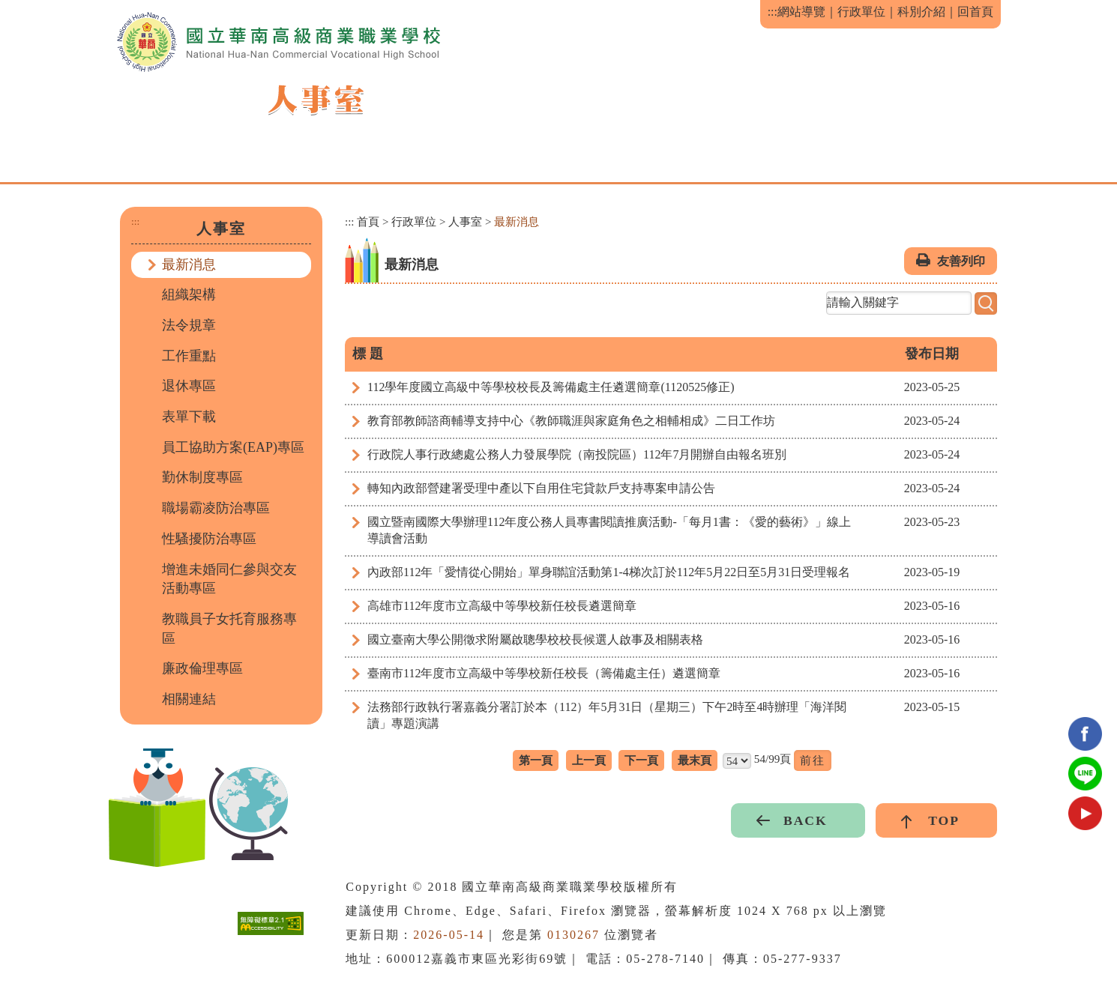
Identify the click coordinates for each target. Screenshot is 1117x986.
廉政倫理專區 (202, 668)
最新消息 (189, 264)
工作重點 (189, 355)
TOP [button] (944, 820)
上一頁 (589, 760)
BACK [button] (805, 820)
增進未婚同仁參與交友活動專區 (229, 579)
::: (772, 11)
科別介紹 (921, 11)
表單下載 (189, 416)
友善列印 (961, 261)
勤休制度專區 (202, 477)
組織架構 (189, 294)
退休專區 (189, 385)
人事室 (465, 222)
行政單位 (861, 11)
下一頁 (641, 760)
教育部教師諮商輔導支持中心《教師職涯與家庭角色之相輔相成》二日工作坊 (571, 420)
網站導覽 (801, 11)
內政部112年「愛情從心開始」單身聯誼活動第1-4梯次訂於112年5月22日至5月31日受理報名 (608, 572)
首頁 (368, 222)
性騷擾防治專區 (209, 538)
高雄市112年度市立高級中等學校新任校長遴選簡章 (501, 605)
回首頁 (975, 11)
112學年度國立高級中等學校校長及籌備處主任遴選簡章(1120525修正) (550, 387)
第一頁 (536, 760)
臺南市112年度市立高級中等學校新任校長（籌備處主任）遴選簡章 (543, 673)
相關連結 (189, 699)
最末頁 (694, 760)
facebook (1085, 734)
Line (1085, 773)
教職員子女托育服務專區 (229, 628)
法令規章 (189, 325)
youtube (1085, 813)
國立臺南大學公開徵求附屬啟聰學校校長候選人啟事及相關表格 (535, 639)
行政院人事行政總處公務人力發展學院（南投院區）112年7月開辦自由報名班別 (576, 454)
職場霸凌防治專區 (216, 507)
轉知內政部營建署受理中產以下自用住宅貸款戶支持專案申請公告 (541, 488)
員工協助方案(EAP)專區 (233, 447)
